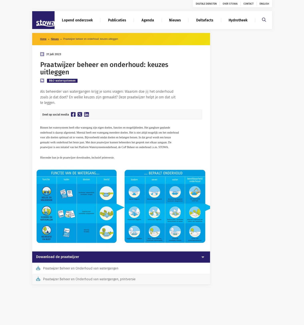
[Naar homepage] (43, 20)
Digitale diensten (206, 3)
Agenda (148, 20)
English (264, 3)
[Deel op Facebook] (73, 114)
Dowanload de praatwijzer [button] (57, 257)
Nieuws (175, 20)
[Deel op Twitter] (80, 114)
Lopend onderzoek (77, 20)
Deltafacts (204, 20)
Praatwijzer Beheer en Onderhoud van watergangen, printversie (89, 279)
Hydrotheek (238, 20)
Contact (248, 3)
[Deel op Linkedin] (86, 114)
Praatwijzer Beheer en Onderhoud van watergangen (81, 268)
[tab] (121, 257)
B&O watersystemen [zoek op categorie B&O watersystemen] (62, 80)
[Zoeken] (264, 19)
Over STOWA (230, 3)
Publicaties (117, 20)
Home (43, 39)
